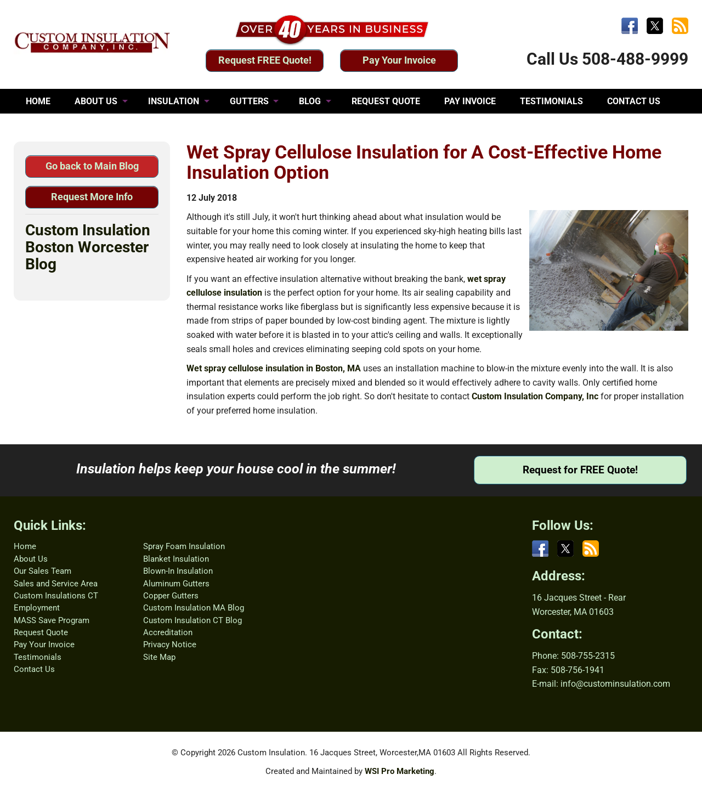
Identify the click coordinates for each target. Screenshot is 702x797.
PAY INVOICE (470, 101)
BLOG (310, 101)
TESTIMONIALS (551, 101)
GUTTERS (249, 101)
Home (25, 546)
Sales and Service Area (56, 584)
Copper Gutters (171, 596)
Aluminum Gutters (176, 584)
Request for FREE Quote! (580, 469)
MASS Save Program (51, 620)
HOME (38, 101)
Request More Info (92, 196)
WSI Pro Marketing (399, 771)
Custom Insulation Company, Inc (535, 396)
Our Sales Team (42, 571)
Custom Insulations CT (56, 596)
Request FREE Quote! (265, 60)
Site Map (159, 657)
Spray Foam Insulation (184, 546)
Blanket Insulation (176, 559)
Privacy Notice (169, 644)
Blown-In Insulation (178, 571)
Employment (37, 608)
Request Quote (41, 632)
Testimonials (37, 657)
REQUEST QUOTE (386, 101)
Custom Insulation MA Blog (193, 608)
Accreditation (168, 632)
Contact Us (34, 669)
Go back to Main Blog (92, 166)
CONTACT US (633, 101)
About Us (31, 559)
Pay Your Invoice (399, 60)
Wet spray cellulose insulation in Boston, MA (273, 368)
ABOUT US (96, 101)
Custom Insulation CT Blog (192, 620)
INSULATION (173, 101)
